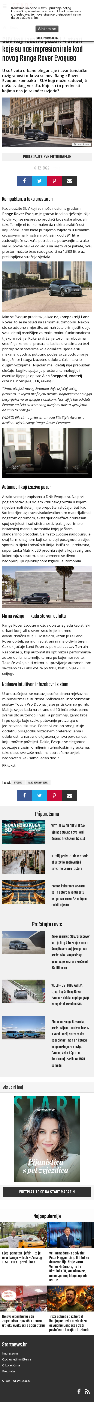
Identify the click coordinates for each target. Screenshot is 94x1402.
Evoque (18, 783)
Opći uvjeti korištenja (16, 1359)
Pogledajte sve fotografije (47, 157)
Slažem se (47, 29)
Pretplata (8, 1371)
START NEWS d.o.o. (16, 1381)
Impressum (10, 1353)
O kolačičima (11, 1365)
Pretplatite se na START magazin (47, 1192)
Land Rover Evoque (38, 783)
